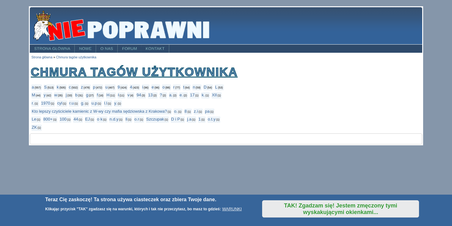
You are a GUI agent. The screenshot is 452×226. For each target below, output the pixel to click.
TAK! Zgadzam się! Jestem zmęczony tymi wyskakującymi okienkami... (340, 208)
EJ (87, 119)
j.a (189, 119)
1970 (45, 103)
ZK (34, 127)
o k (100, 119)
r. (33, 103)
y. (115, 103)
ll (126, 119)
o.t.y (212, 119)
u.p (94, 103)
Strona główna (52, 48)
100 (63, 119)
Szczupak (155, 119)
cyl (59, 103)
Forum (129, 48)
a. (171, 95)
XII (214, 95)
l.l (105, 103)
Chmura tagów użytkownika (76, 57)
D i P (175, 119)
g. (82, 103)
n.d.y (114, 119)
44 (75, 119)
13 (150, 95)
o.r (136, 119)
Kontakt (155, 48)
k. (203, 95)
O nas (106, 48)
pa (207, 111)
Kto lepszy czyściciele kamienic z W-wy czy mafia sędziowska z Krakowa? (99, 111)
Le (34, 119)
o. (175, 111)
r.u (71, 103)
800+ (48, 119)
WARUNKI (232, 209)
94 (139, 95)
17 (192, 95)
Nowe (85, 48)
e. (181, 95)
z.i (196, 111)
